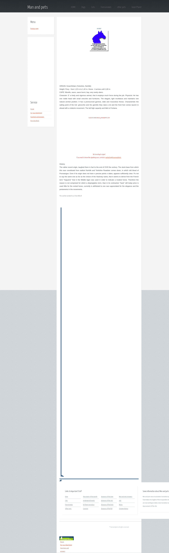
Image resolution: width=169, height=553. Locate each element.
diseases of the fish (106, 509)
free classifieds (34, 121)
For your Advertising (36, 113)
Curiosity (85, 509)
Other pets (68, 509)
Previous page (34, 28)
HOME (73, 7)
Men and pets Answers (125, 497)
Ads (120, 501)
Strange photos (123, 509)
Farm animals (106, 7)
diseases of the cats (107, 501)
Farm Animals (69, 505)
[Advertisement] (40, 69)
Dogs (83, 7)
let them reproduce (88, 505)
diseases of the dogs (107, 497)
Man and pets (38, 7)
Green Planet (136, 7)
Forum (32, 109)
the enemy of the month (90, 497)
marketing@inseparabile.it (113, 157)
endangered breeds (89, 501)
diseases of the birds (107, 505)
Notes (121, 505)
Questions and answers (37, 117)
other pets (121, 7)
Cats (93, 7)
